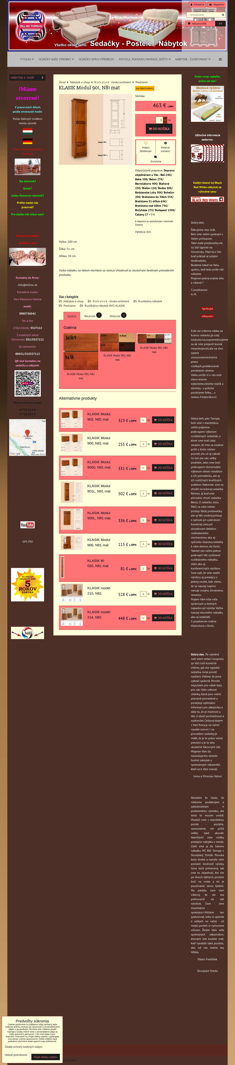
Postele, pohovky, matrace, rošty (145, 59)
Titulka (27, 59)
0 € (220, 23)
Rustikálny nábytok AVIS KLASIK (105, 305)
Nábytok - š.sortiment (192, 59)
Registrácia (216, 4)
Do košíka (159, 128)
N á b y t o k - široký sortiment (111, 301)
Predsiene (70, 305)
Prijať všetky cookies (45, 1057)
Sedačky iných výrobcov (96, 59)
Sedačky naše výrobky (56, 59)
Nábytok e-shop (74, 301)
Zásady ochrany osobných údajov (23, 1046)
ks (145, 420)
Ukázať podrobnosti (16, 1055)
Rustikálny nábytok (150, 301)
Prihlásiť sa (197, 4)
